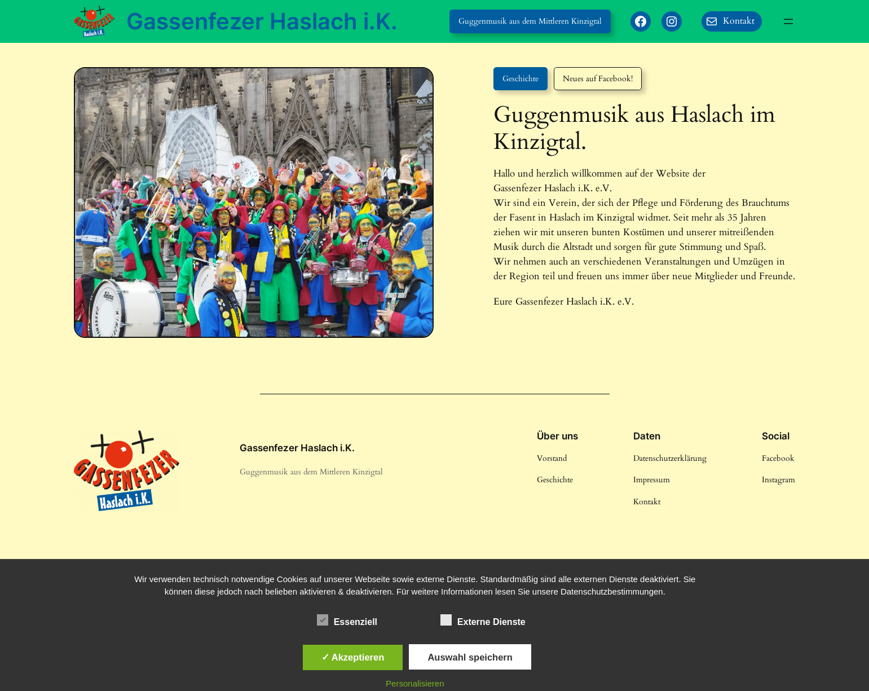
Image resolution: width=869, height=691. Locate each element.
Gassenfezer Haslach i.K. (262, 21)
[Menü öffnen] (788, 21)
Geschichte (520, 78)
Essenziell (347, 620)
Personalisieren (415, 683)
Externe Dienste (483, 620)
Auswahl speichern (469, 657)
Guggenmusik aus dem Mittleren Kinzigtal (530, 21)
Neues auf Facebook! (598, 78)
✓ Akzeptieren (353, 657)
